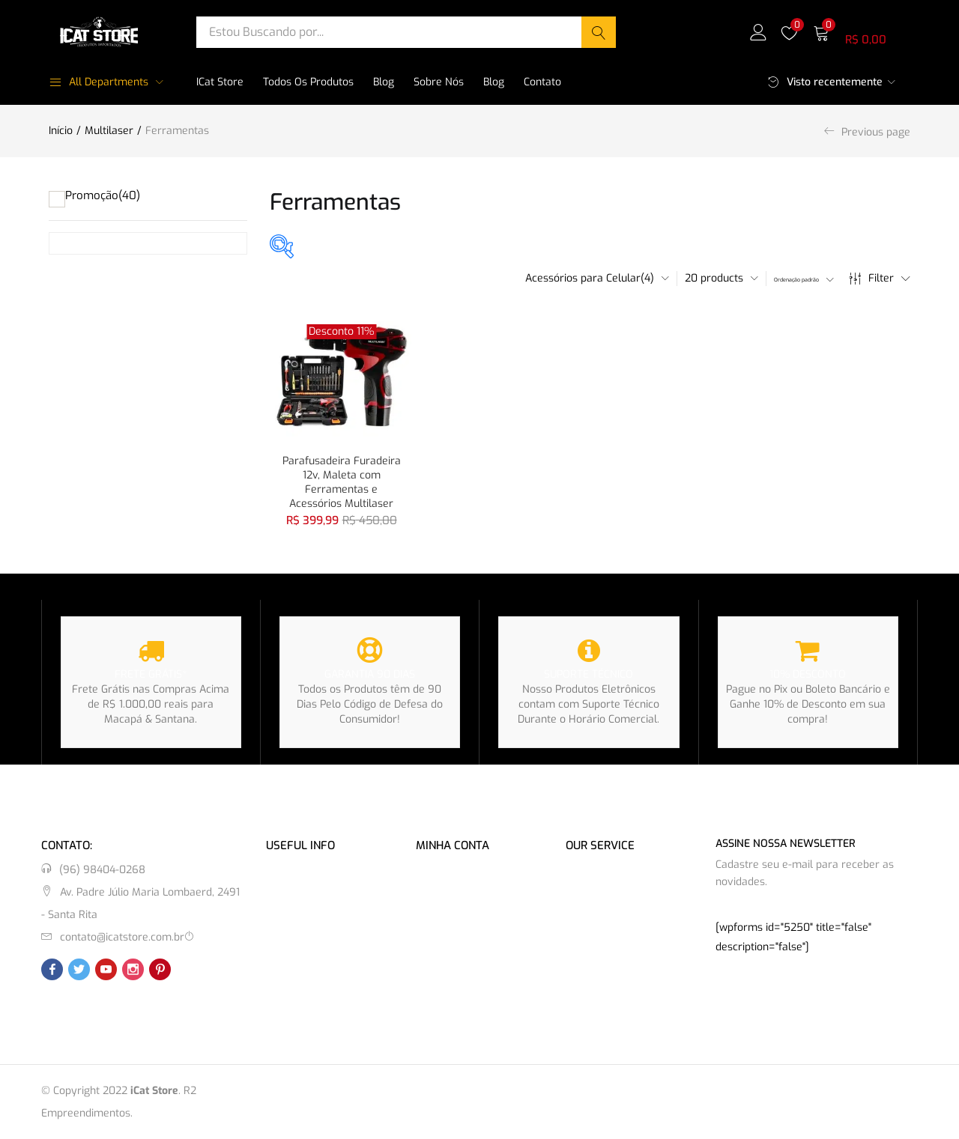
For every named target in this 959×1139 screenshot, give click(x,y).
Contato (542, 82)
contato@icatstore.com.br (122, 936)
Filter (879, 278)
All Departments (98, 82)
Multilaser (109, 131)
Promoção (102, 195)
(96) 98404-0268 (102, 869)
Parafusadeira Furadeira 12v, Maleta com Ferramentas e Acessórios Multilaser (341, 479)
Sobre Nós (439, 82)
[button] (861, 32)
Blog (383, 82)
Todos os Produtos (308, 82)
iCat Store (219, 82)
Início (61, 131)
